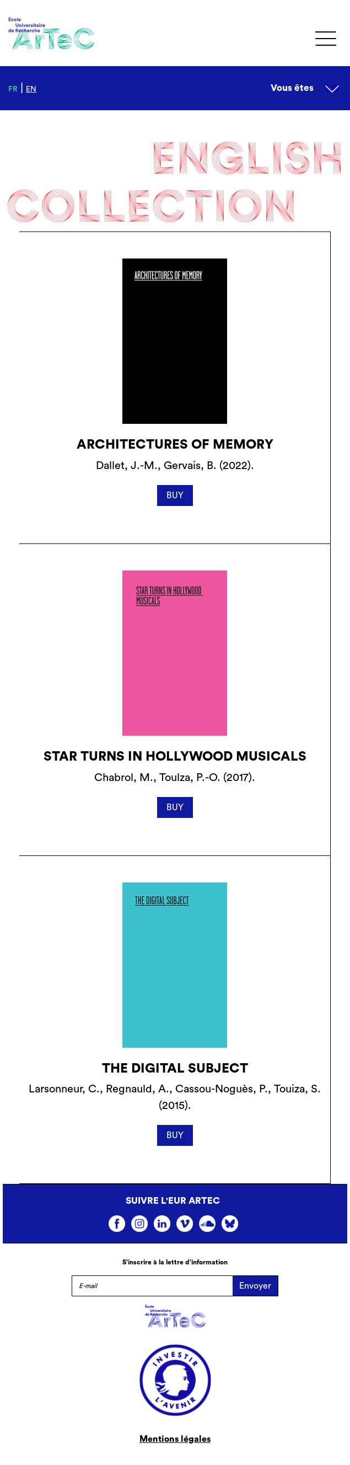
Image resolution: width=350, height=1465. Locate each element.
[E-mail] (152, 1285)
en (31, 89)
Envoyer (255, 1285)
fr (13, 89)
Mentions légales (175, 1439)
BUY (175, 495)
